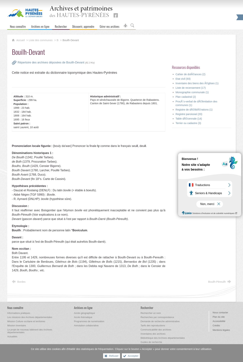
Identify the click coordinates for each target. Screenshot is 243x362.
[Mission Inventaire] (16, 325)
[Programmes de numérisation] (89, 321)
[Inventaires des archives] (153, 333)
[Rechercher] (61, 26)
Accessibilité (219, 321)
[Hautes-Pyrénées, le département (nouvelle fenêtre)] (24, 12)
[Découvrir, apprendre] (83, 26)
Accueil (20, 40)
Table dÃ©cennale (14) (189, 118)
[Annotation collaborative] (86, 325)
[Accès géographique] (84, 313)
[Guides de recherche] (151, 342)
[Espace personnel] (125, 26)
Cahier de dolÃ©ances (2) (191, 74)
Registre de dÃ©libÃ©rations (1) (194, 109)
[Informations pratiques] (18, 313)
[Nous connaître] (17, 26)
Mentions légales (221, 330)
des (81, 12)
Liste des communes (41, 40)
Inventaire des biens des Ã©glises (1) (197, 83)
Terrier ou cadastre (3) (188, 123)
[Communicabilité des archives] (156, 329)
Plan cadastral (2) (186, 96)
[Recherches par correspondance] (157, 317)
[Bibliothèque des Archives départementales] (163, 338)
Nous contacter (220, 312)
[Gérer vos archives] (109, 26)
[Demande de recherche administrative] (160, 321)
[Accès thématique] (83, 317)
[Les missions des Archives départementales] (29, 317)
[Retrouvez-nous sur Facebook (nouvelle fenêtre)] (116, 15)
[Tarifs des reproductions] (153, 325)
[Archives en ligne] (40, 26)
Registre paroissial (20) (189, 114)
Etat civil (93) (183, 78)
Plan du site (219, 316)
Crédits (216, 325)
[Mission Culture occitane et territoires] (26, 321)
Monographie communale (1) (192, 92)
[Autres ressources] (150, 346)
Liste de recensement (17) (191, 87)
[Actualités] (12, 336)
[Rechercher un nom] (151, 313)
